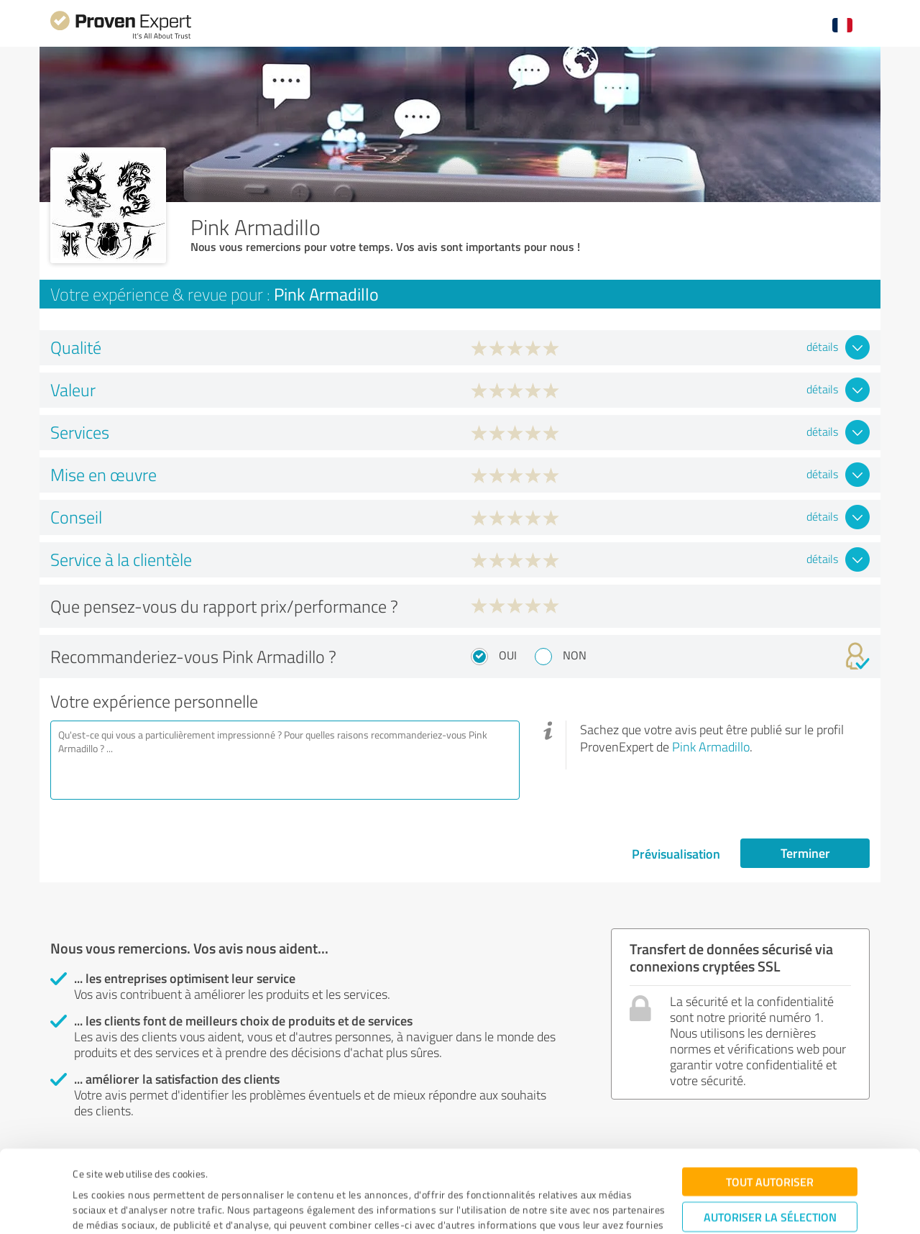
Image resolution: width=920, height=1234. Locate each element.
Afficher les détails (581, 1207)
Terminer (805, 853)
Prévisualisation (676, 853)
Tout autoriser (770, 1108)
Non (574, 655)
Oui (508, 655)
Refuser (770, 1187)
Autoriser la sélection (770, 1143)
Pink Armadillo (711, 746)
